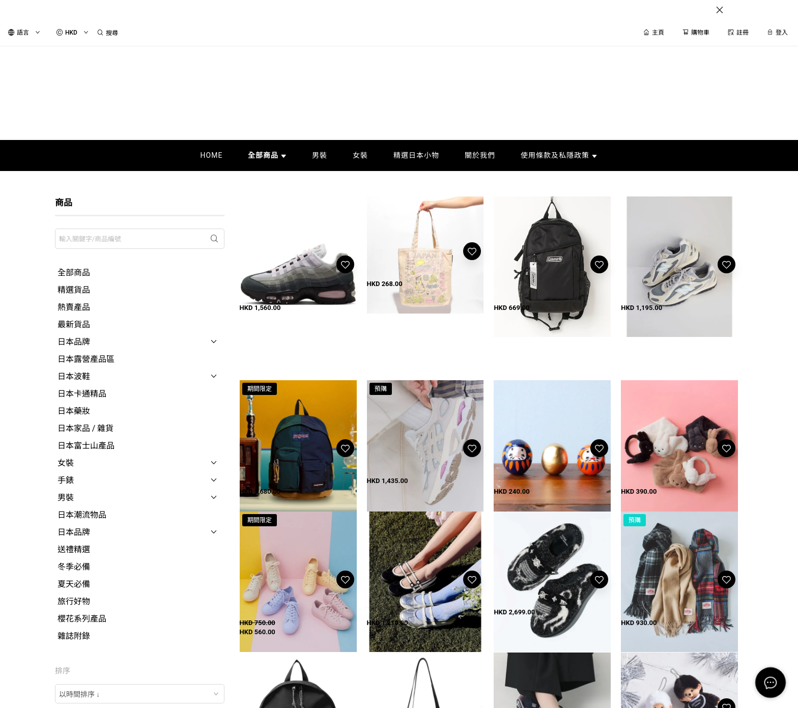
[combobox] (139, 693)
